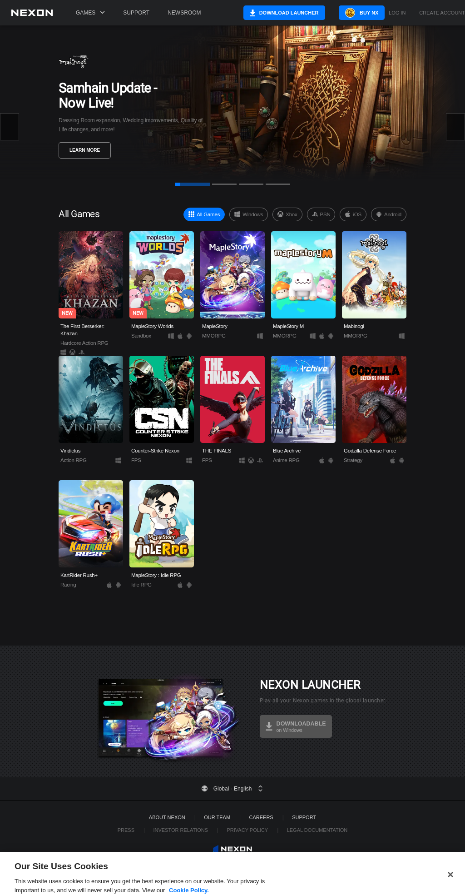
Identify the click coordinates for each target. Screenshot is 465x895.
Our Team (217, 817)
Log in (397, 12)
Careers (261, 817)
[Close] (450, 881)
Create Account (442, 12)
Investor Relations (180, 830)
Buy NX (359, 12)
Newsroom (184, 13)
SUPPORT (304, 817)
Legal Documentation (317, 830)
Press (126, 830)
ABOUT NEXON (167, 817)
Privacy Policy (247, 830)
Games (90, 13)
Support (136, 13)
